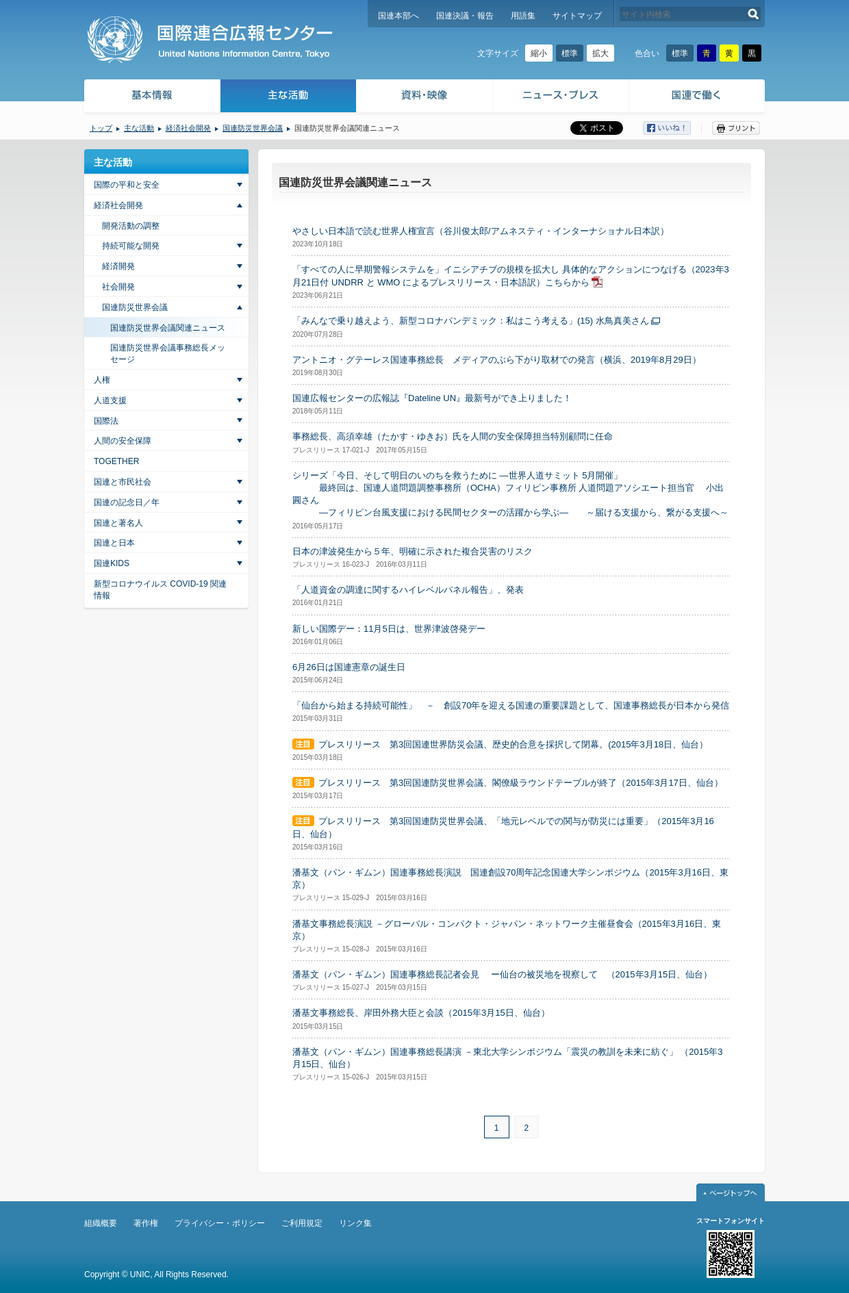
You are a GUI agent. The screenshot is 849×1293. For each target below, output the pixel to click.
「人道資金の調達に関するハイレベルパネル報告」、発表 (408, 590)
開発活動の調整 (131, 226)
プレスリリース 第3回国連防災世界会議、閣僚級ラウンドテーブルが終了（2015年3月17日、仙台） (520, 783)
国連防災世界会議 (253, 128)
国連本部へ (398, 16)
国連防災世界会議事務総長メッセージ (167, 353)
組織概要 (100, 1223)
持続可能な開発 (131, 246)
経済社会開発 (188, 128)
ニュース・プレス (561, 97)
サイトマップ (577, 16)
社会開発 (118, 287)
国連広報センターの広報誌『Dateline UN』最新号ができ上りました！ (432, 398)
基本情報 (151, 97)
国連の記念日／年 (127, 502)
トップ (101, 128)
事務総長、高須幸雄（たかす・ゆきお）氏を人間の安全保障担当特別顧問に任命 (452, 436)
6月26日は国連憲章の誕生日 (348, 667)
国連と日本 (114, 543)
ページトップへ (730, 1192)
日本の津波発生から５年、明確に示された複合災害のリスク (412, 551)
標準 (569, 53)
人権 (102, 380)
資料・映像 (425, 97)
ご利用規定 (301, 1223)
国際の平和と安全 (127, 185)
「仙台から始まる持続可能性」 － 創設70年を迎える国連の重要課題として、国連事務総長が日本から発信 (510, 705)
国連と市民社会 (122, 482)
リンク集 (355, 1223)
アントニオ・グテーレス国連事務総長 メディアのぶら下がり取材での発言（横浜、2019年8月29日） (496, 360)
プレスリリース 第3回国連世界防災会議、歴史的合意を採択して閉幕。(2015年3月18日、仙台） (513, 744)
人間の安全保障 (122, 441)
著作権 (146, 1223)
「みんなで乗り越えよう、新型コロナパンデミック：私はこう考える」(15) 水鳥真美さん (470, 321)
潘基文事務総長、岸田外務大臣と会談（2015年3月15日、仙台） (421, 1013)
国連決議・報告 (465, 16)
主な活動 (288, 97)
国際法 (106, 421)
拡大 (600, 53)
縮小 (539, 53)
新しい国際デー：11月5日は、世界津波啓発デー (388, 629)
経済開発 (118, 266)
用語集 (523, 16)
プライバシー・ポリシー (220, 1223)
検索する (753, 14)
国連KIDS (111, 563)
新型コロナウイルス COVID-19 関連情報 (160, 589)
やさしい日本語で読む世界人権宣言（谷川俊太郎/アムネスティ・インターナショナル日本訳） (480, 231)
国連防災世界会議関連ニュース (167, 328)
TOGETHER (116, 461)
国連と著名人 (118, 523)
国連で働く (698, 97)
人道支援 (110, 400)
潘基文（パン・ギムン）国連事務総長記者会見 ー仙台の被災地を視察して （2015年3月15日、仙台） (502, 974)
